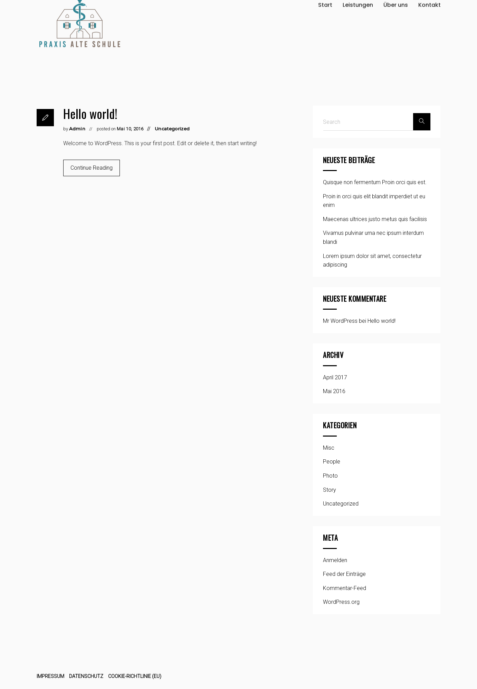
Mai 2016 (334, 391)
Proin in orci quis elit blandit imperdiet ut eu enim (374, 201)
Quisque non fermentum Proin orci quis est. (375, 182)
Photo (330, 475)
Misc (328, 448)
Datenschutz (86, 676)
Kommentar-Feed (344, 588)
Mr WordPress (340, 321)
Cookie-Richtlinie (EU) (134, 676)
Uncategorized (172, 129)
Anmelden (335, 560)
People (331, 461)
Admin (77, 129)
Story (329, 490)
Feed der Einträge (344, 574)
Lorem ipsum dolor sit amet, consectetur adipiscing (372, 260)
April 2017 (335, 377)
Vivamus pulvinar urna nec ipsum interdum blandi (373, 237)
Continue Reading (91, 167)
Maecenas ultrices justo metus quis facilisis (375, 219)
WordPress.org (341, 602)
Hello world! (90, 113)
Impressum (50, 676)
